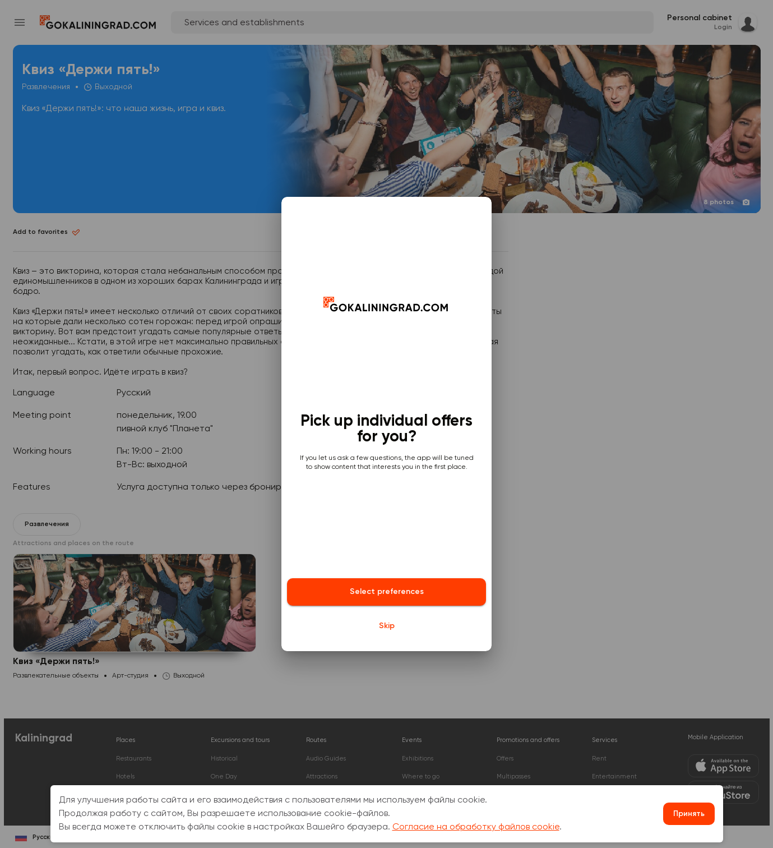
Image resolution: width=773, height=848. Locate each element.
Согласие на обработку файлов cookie (475, 827)
